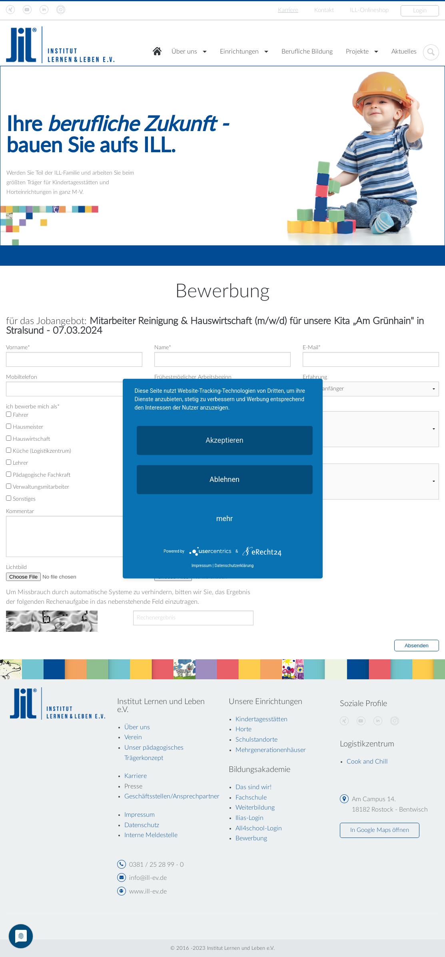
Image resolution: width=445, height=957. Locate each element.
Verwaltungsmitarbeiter (37, 486)
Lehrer (17, 463)
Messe (334, 492)
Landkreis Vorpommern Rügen (334, 440)
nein (334, 418)
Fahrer (17, 415)
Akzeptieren (224, 440)
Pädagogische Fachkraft (38, 475)
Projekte (357, 51)
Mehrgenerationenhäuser (270, 750)
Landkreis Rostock (334, 432)
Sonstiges (21, 498)
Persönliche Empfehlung (334, 485)
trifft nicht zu (334, 470)
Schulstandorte (256, 739)
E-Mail (312, 347)
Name (162, 347)
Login (420, 11)
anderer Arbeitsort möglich (262, 407)
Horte (243, 729)
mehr (224, 518)
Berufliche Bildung (307, 51)
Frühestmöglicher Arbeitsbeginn (192, 377)
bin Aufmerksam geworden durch (269, 459)
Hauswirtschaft (28, 439)
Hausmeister (24, 427)
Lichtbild (16, 567)
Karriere (288, 10)
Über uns (184, 51)
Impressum (202, 565)
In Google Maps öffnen (379, 830)
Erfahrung (315, 377)
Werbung (334, 477)
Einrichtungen (239, 51)
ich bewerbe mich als (33, 407)
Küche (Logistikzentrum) (38, 451)
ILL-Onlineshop (369, 10)
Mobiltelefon (21, 377)
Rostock (334, 425)
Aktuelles (404, 51)
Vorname (18, 347)
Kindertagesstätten (261, 719)
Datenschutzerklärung (234, 565)
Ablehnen (224, 479)
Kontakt (324, 10)
